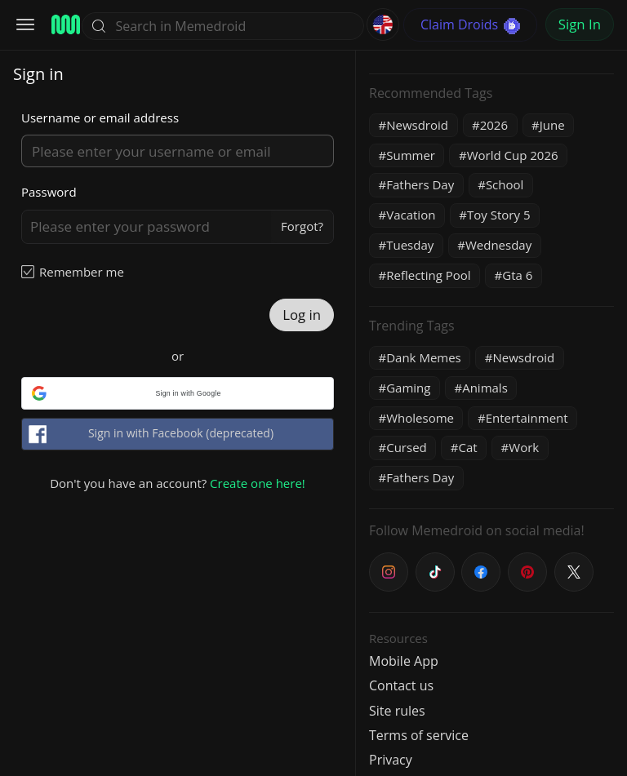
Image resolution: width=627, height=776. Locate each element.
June (552, 125)
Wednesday (498, 245)
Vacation (410, 214)
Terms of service (419, 735)
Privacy (390, 760)
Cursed (406, 447)
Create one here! (257, 483)
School (504, 184)
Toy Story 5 (498, 214)
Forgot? (302, 226)
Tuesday (410, 245)
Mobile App (403, 661)
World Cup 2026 (512, 155)
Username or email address (100, 117)
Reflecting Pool (428, 275)
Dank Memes (423, 357)
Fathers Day (420, 184)
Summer (410, 155)
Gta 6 (517, 275)
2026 (494, 125)
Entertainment (527, 418)
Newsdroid (417, 125)
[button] (177, 393)
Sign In (579, 24)
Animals (485, 387)
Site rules (397, 711)
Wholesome (420, 418)
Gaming (408, 387)
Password (49, 192)
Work (524, 447)
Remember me (81, 271)
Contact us (401, 685)
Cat (467, 447)
